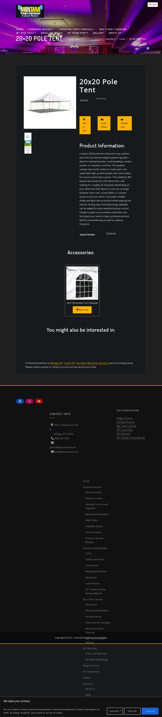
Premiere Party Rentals (77, 29)
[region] (81, 707)
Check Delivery (104, 123)
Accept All (150, 711)
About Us (116, 32)
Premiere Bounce (41, 29)
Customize (114, 711)
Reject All (132, 711)
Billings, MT (56, 363)
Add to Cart (84, 125)
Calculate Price (124, 123)
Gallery (98, 32)
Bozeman (102, 363)
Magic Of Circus (52, 32)
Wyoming (91, 363)
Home (20, 29)
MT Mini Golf (26, 32)
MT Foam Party (78, 32)
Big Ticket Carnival (114, 29)
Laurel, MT (69, 363)
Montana (80, 363)
